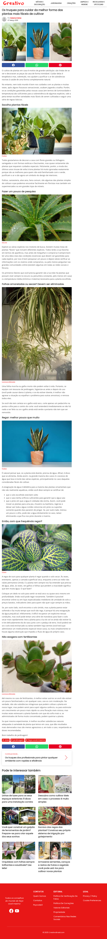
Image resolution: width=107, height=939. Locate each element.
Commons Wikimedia (8, 382)
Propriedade (59, 912)
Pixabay (4, 156)
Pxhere (4, 572)
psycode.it (38, 905)
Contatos (37, 900)
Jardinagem (56, 3)
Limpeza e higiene (84, 3)
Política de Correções (64, 903)
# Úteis (5, 740)
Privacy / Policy (90, 896)
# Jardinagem (17, 740)
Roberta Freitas (15, 18)
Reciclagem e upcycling (99, 3)
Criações (71, 3)
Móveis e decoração (39, 3)
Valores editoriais (62, 907)
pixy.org (4, 242)
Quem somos (39, 896)
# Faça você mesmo (35, 740)
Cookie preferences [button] (92, 900)
